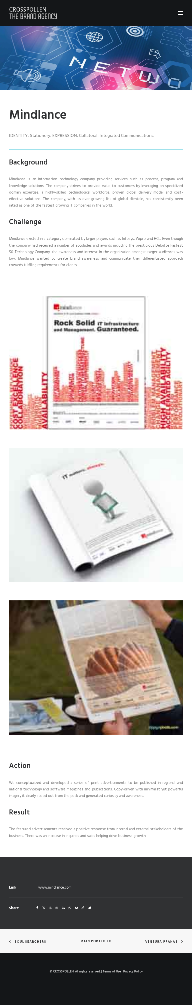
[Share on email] (89, 908)
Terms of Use (112, 971)
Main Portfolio (96, 941)
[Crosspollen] (33, 13)
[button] (180, 13)
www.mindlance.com (55, 888)
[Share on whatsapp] (70, 908)
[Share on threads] (50, 908)
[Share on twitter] (44, 908)
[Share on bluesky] (76, 908)
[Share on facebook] (37, 908)
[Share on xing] (83, 908)
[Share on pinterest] (57, 908)
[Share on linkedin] (63, 908)
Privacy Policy (133, 971)
